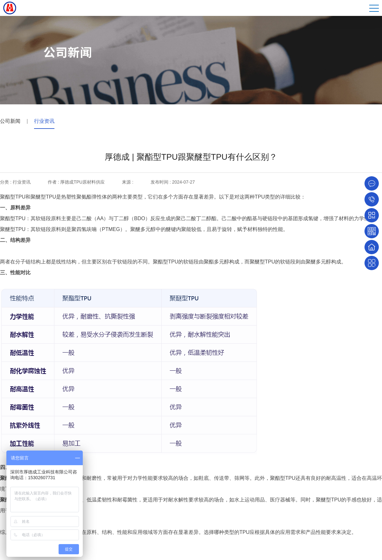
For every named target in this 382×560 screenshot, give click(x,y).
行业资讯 (44, 121)
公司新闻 (10, 121)
